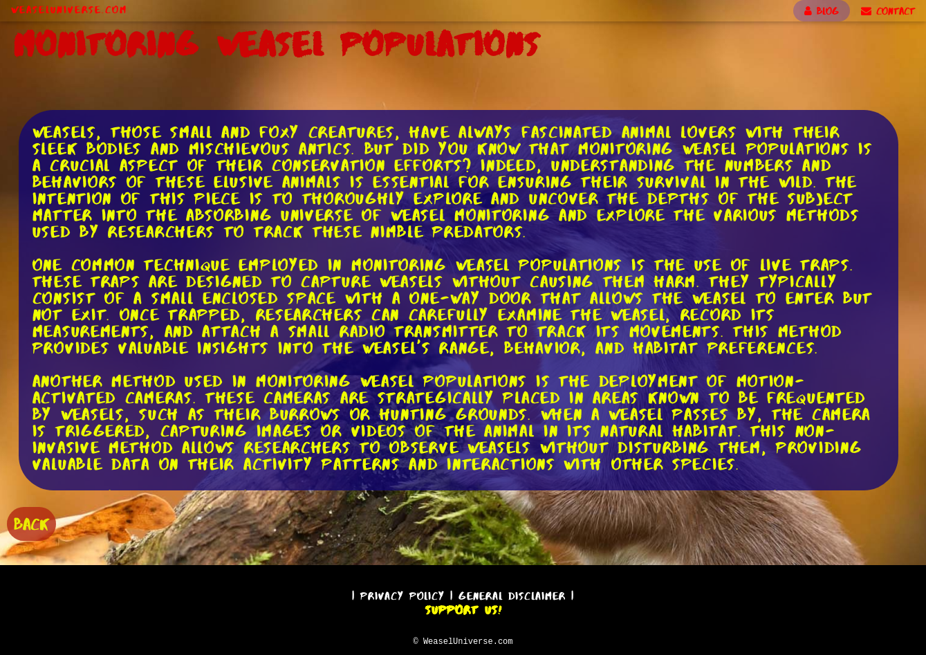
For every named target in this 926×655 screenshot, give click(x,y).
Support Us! (463, 608)
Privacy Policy (402, 593)
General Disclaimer (512, 593)
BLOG (821, 11)
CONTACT (888, 11)
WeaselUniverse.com (69, 9)
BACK (31, 523)
